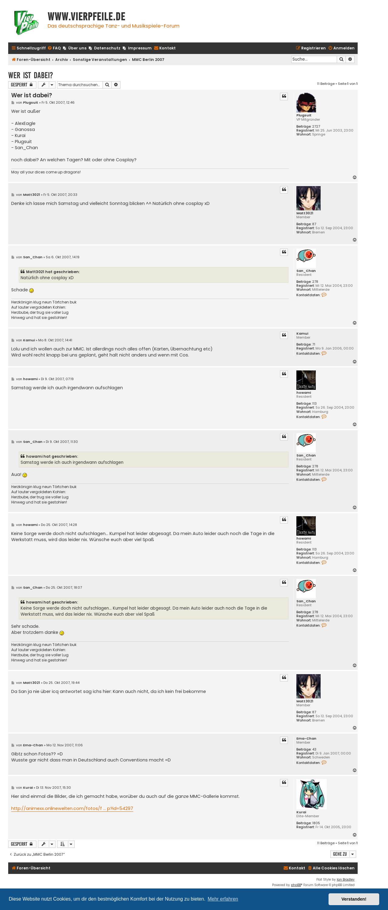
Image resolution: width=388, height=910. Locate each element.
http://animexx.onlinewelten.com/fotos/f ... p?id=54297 (72, 808)
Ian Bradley (346, 879)
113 (314, 404)
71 (313, 344)
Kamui (302, 334)
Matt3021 (304, 213)
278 (315, 282)
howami (303, 393)
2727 (316, 127)
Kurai (301, 812)
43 (314, 749)
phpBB (296, 885)
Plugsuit (304, 115)
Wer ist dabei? (30, 75)
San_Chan (306, 271)
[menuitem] (54, 48)
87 (314, 224)
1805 (316, 823)
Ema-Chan (306, 739)
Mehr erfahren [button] (222, 899)
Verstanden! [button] (354, 899)
